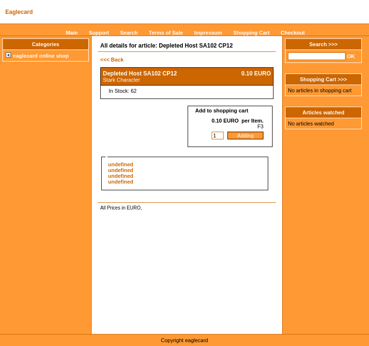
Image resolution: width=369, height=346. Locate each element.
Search (129, 33)
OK (351, 56)
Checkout (293, 33)
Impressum (208, 33)
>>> (332, 44)
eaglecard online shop (37, 56)
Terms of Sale (166, 33)
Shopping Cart (251, 33)
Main (72, 33)
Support (99, 33)
